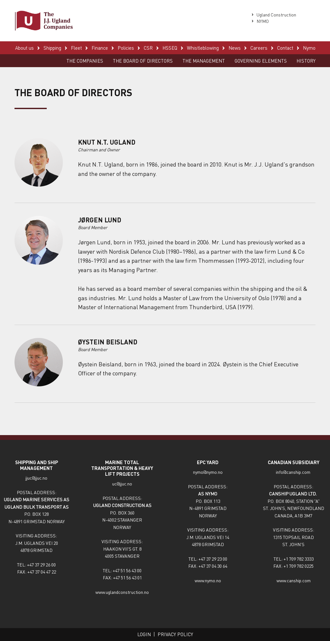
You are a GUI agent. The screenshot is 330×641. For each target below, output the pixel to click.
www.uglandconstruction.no (122, 592)
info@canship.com (293, 472)
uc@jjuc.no (122, 483)
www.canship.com (294, 580)
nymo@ (200, 472)
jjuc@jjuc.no (36, 478)
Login (144, 634)
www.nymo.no (208, 580)
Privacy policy (175, 634)
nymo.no (215, 472)
